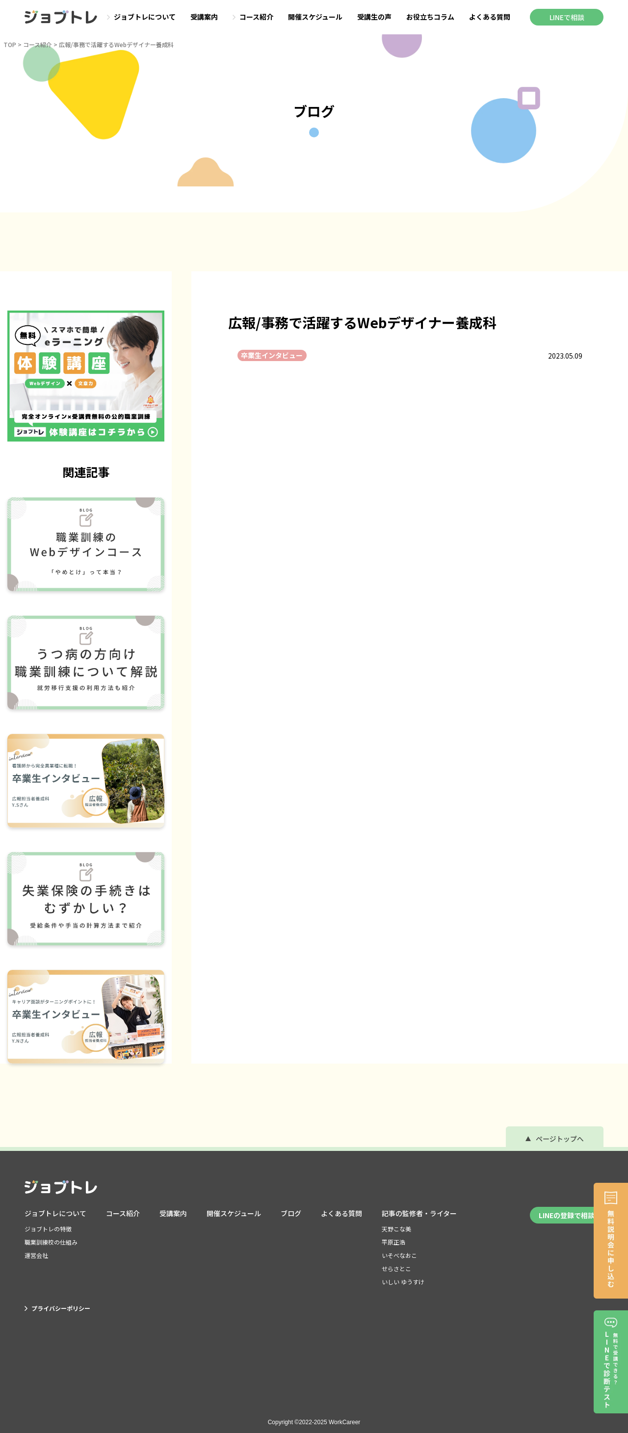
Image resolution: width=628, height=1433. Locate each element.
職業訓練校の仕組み (51, 1242)
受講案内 (204, 17)
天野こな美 (396, 1229)
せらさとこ (396, 1268)
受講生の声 (374, 17)
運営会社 (36, 1255)
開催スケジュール (315, 17)
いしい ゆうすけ (403, 1281)
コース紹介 (253, 17)
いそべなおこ (399, 1255)
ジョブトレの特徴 (48, 1229)
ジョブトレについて (141, 17)
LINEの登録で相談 (567, 1215)
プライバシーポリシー (57, 1308)
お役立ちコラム (430, 17)
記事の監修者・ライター (419, 1213)
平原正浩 (393, 1242)
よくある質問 (489, 17)
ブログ (291, 1213)
